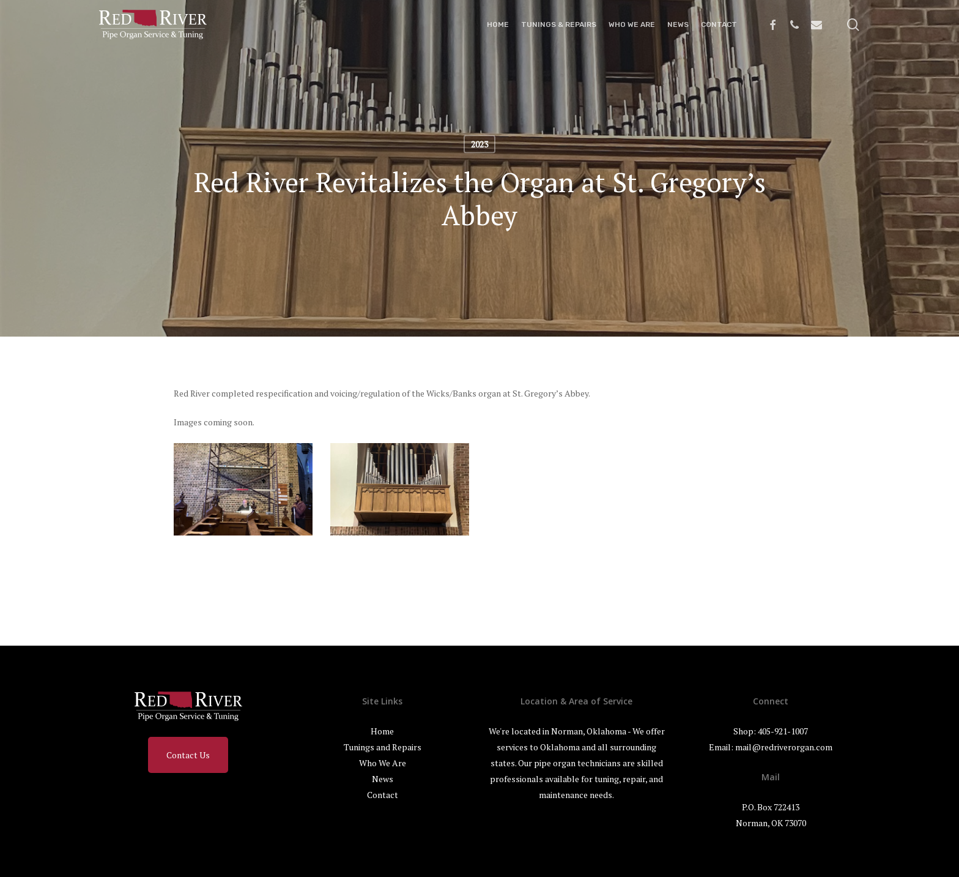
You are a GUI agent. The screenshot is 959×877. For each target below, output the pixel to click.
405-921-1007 (783, 731)
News (382, 779)
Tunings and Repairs (382, 747)
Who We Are (382, 763)
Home (382, 731)
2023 (479, 144)
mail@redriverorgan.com (783, 747)
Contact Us (188, 755)
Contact (382, 794)
